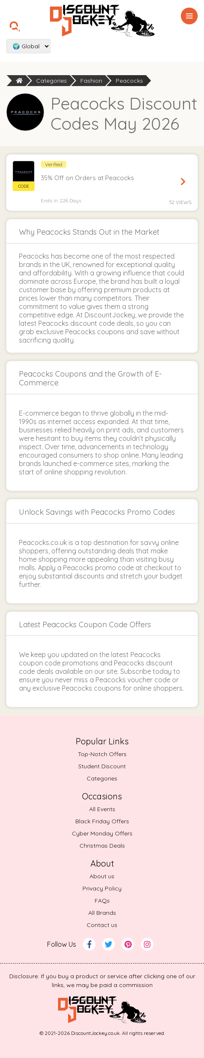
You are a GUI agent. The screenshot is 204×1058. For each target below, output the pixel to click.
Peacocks (129, 80)
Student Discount (102, 766)
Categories (51, 80)
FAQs (102, 900)
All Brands (102, 913)
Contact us (102, 925)
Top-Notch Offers (102, 754)
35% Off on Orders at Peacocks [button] (87, 178)
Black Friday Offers (102, 821)
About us (102, 876)
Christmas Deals (102, 845)
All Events (102, 809)
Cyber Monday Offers (102, 833)
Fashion (91, 80)
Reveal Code (183, 181)
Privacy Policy (102, 888)
